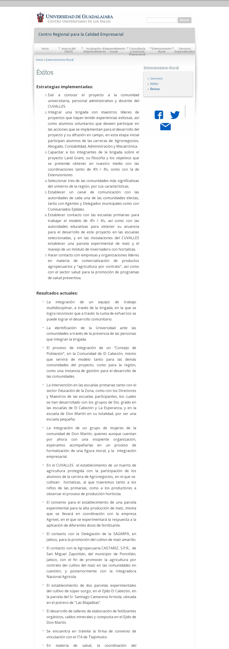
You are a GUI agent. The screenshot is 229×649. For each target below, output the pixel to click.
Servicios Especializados (185, 49)
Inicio (45, 48)
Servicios (156, 78)
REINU (154, 84)
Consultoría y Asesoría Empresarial (137, 51)
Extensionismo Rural (162, 49)
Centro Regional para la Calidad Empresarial (80, 33)
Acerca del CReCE (68, 49)
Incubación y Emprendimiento (95, 49)
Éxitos (155, 89)
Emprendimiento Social (114, 49)
